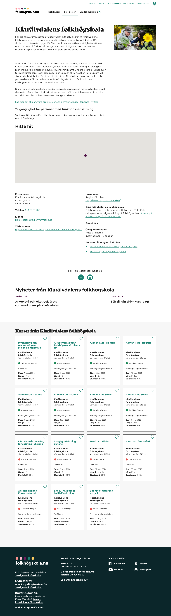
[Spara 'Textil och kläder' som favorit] (117, 437)
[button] (85, 156)
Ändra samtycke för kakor (29, 607)
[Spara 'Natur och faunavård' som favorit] (152, 437)
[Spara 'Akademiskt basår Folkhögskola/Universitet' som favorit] (81, 338)
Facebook (117, 563)
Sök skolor (70, 12)
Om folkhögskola (91, 12)
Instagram (143, 569)
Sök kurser (54, 12)
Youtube (116, 569)
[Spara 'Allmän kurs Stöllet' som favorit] (117, 390)
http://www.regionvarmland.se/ (103, 200)
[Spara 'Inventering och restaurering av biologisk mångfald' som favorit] (45, 338)
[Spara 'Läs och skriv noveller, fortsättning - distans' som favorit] (45, 437)
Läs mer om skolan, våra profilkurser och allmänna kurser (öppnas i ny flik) (56, 102)
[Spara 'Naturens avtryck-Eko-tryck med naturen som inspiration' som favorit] (117, 486)
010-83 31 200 (32, 210)
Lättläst (101, 3)
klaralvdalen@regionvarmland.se (33, 219)
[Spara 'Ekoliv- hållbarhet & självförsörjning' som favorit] (81, 486)
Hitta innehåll (129, 3)
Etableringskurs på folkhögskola (108, 251)
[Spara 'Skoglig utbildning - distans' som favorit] (81, 437)
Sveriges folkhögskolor (28, 575)
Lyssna (92, 3)
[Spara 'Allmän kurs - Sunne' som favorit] (45, 390)
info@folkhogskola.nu (81, 571)
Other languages (114, 3)
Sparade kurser (143, 3)
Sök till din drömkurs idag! (130, 301)
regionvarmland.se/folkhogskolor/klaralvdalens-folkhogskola (48, 229)
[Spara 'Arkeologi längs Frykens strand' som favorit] (45, 486)
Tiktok (141, 563)
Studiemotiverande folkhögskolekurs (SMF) (114, 246)
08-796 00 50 (77, 574)
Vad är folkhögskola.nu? (74, 580)
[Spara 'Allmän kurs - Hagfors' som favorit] (117, 338)
